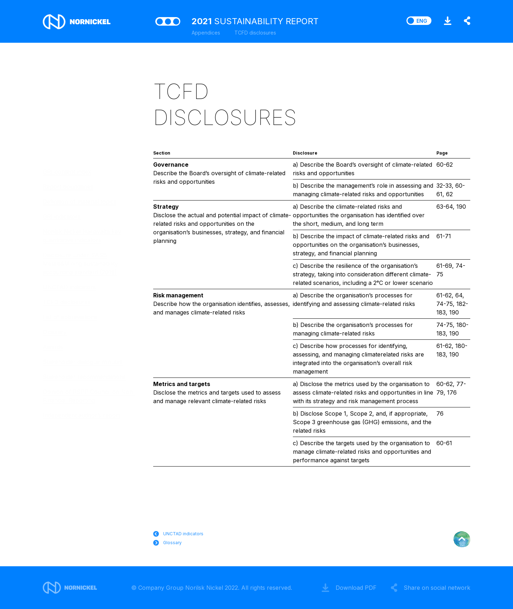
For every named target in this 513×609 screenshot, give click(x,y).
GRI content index (67, 171)
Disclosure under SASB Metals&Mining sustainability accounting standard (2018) (80, 263)
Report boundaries (68, 186)
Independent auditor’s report (81, 415)
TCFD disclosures (66, 302)
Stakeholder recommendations (84, 376)
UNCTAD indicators (69, 287)
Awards (53, 346)
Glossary (55, 331)
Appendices (206, 33)
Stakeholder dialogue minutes (83, 361)
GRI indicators (62, 216)
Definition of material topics (79, 201)
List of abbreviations (70, 317)
